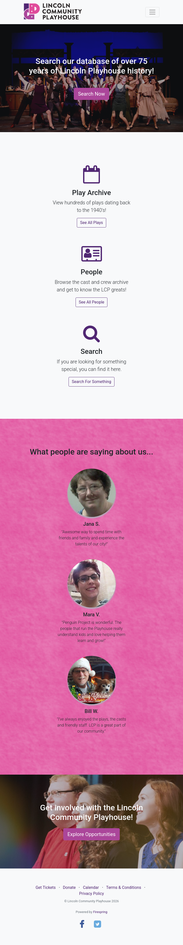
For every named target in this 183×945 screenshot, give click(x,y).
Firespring (100, 912)
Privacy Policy (91, 893)
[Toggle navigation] (152, 12)
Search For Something (91, 381)
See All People (91, 302)
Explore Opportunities (92, 834)
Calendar (91, 887)
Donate (69, 887)
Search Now (91, 94)
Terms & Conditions (123, 887)
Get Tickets (46, 887)
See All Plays (91, 222)
